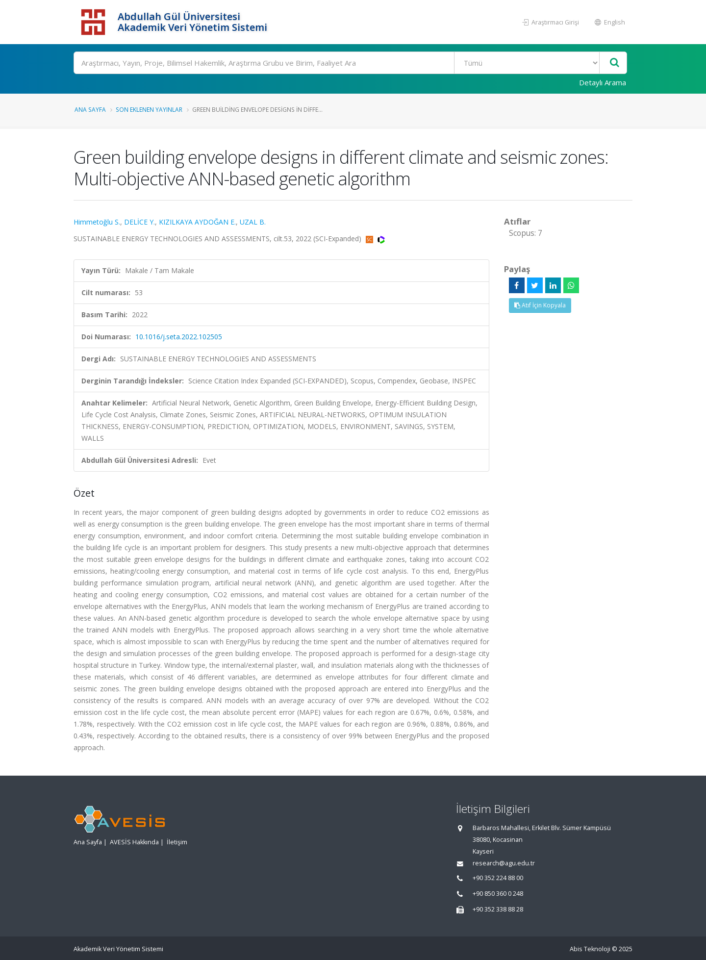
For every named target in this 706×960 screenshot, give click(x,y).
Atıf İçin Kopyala (540, 305)
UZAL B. (253, 222)
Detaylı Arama (602, 82)
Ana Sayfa (90, 109)
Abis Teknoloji (590, 949)
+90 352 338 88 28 (498, 909)
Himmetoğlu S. (97, 222)
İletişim (177, 842)
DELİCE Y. (139, 222)
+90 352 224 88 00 (498, 878)
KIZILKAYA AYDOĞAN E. (197, 222)
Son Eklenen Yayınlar (149, 109)
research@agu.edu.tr (504, 863)
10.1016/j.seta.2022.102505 (178, 336)
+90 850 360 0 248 (498, 893)
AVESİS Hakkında (134, 842)
